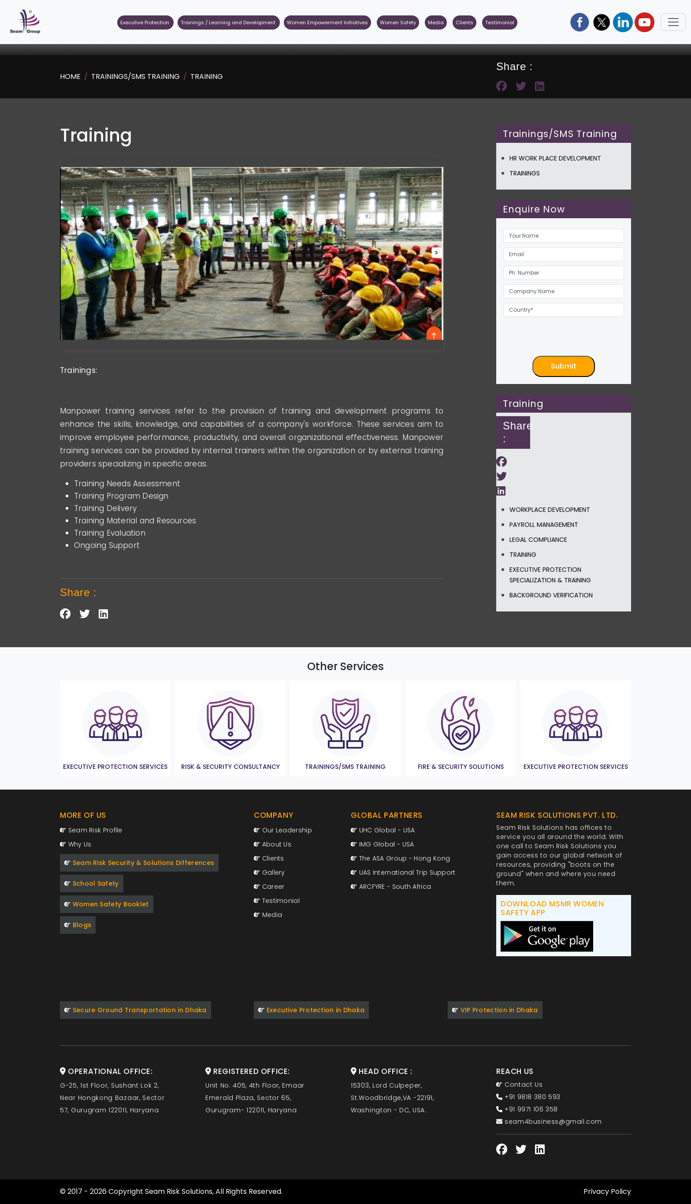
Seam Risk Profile (91, 830)
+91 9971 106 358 (527, 1109)
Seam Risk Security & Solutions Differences (139, 862)
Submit (563, 366)
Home (70, 76)
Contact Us (519, 1084)
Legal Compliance (538, 539)
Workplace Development (549, 509)
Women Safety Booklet (106, 904)
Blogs (77, 925)
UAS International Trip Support (403, 872)
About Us (272, 844)
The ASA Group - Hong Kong (400, 858)
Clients (464, 22)
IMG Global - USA (382, 844)
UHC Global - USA (383, 830)
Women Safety (398, 22)
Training (206, 76)
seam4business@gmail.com (549, 1121)
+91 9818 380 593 (528, 1096)
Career (269, 886)
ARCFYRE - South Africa (391, 886)
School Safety (91, 883)
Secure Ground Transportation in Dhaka (135, 1010)
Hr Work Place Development (555, 158)
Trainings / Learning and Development (229, 22)
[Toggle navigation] (673, 22)
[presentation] (570, 338)
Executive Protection (145, 22)
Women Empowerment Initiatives (327, 22)
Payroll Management (543, 524)
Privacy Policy (607, 1191)
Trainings (524, 173)
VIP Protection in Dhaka (495, 1010)
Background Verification (551, 595)
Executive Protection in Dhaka (311, 1010)
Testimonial (499, 22)
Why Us (75, 844)
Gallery (269, 872)
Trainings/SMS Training (135, 76)
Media (436, 22)
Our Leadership (283, 830)
